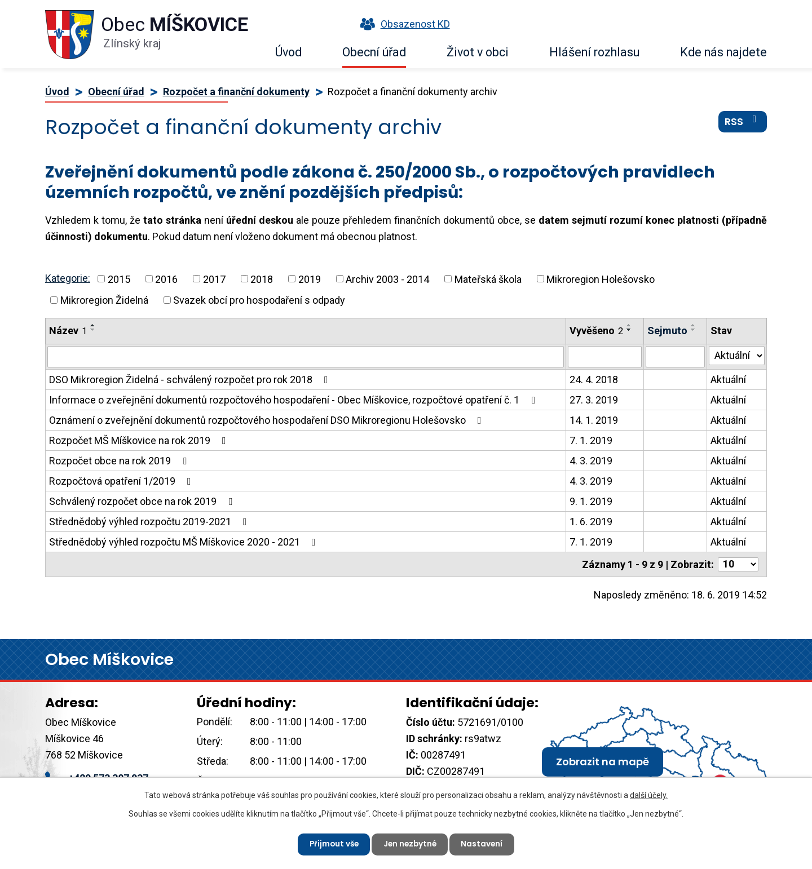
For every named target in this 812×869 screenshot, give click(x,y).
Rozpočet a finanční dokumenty (236, 91)
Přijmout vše (332, 843)
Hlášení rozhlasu (594, 52)
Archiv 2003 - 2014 (387, 279)
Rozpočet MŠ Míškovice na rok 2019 (140, 440)
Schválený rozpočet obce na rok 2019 (143, 501)
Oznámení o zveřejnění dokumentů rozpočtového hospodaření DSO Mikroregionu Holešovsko (267, 420)
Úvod (288, 52)
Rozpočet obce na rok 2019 (120, 461)
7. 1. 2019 (591, 440)
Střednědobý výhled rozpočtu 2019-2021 (150, 521)
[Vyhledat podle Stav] (737, 355)
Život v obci (478, 52)
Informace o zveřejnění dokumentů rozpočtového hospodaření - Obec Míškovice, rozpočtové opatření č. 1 (294, 400)
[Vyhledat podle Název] (305, 356)
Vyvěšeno (596, 330)
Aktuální (728, 379)
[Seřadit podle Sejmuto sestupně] (693, 329)
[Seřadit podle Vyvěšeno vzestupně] (629, 325)
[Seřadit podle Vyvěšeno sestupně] (629, 329)
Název (68, 330)
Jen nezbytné (410, 843)
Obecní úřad (374, 52)
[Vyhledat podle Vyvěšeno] (605, 356)
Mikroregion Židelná (104, 300)
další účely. (649, 794)
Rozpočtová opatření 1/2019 (122, 481)
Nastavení (485, 843)
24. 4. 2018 (594, 379)
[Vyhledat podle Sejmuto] (675, 356)
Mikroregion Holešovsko (600, 279)
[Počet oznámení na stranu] (738, 564)
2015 (119, 279)
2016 (166, 279)
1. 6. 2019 (591, 521)
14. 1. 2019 (594, 420)
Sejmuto (667, 330)
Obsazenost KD (402, 24)
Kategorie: (67, 278)
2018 (261, 279)
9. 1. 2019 (591, 501)
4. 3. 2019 (591, 461)
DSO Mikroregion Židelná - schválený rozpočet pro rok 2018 (191, 379)
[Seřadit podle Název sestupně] (93, 329)
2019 (309, 279)
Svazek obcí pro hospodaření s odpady (259, 300)
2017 (214, 279)
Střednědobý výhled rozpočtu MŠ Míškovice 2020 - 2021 (184, 542)
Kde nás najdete (723, 52)
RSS (743, 123)
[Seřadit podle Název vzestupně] (93, 325)
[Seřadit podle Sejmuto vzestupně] (693, 325)
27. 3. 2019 (594, 400)
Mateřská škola (488, 279)
